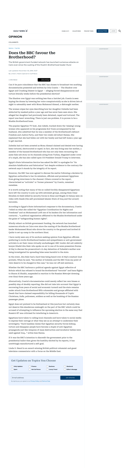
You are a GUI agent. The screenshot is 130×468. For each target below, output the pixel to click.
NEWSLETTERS (102, 31)
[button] (10, 31)
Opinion (11, 48)
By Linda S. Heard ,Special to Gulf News (23, 74)
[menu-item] (13, 42)
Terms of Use (46, 381)
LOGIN (113, 31)
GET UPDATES (70, 377)
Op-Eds (17, 48)
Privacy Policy (35, 381)
